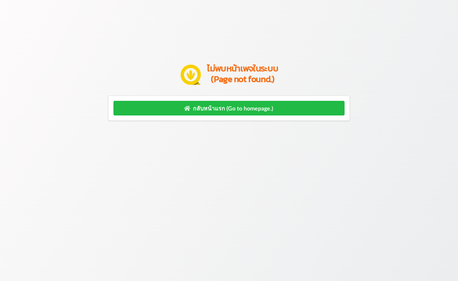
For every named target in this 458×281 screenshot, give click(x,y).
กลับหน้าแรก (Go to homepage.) (228, 108)
